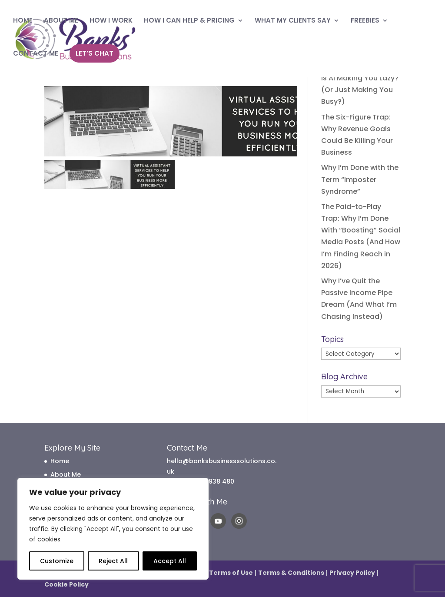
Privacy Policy (352, 572)
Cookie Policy (66, 584)
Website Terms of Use (216, 572)
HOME (23, 21)
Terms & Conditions (291, 572)
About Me (65, 474)
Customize (56, 561)
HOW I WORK (111, 21)
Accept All (169, 561)
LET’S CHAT (94, 53)
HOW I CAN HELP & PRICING (189, 21)
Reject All (113, 561)
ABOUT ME (61, 21)
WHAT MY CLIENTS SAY (293, 21)
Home (59, 461)
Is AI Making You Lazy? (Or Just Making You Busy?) (360, 89)
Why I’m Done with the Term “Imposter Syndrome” (360, 179)
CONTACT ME (35, 54)
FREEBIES (365, 21)
